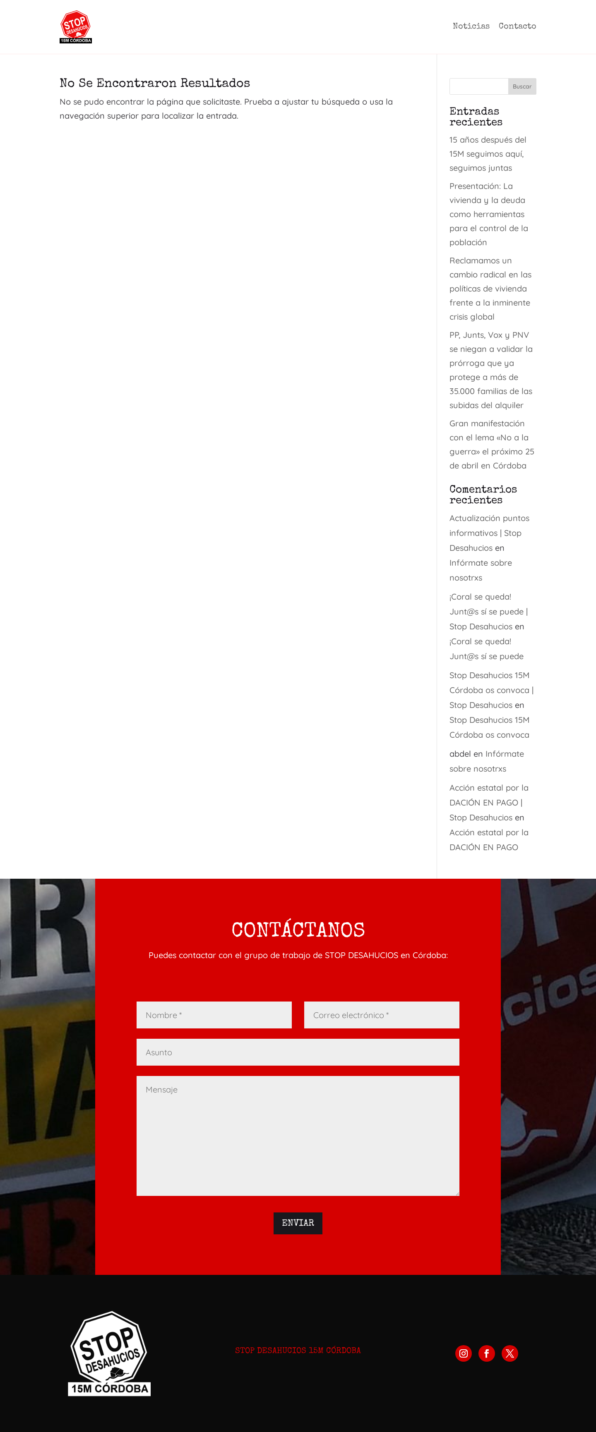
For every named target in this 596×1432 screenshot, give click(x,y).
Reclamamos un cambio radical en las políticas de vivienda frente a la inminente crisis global (490, 288)
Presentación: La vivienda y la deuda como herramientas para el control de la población (488, 214)
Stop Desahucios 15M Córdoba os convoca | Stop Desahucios (491, 690)
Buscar (522, 86)
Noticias (471, 27)
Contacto (517, 27)
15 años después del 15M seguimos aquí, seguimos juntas (487, 153)
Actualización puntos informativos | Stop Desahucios (489, 533)
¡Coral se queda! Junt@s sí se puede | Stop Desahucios (488, 611)
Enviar (298, 1224)
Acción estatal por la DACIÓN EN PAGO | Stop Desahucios (489, 802)
